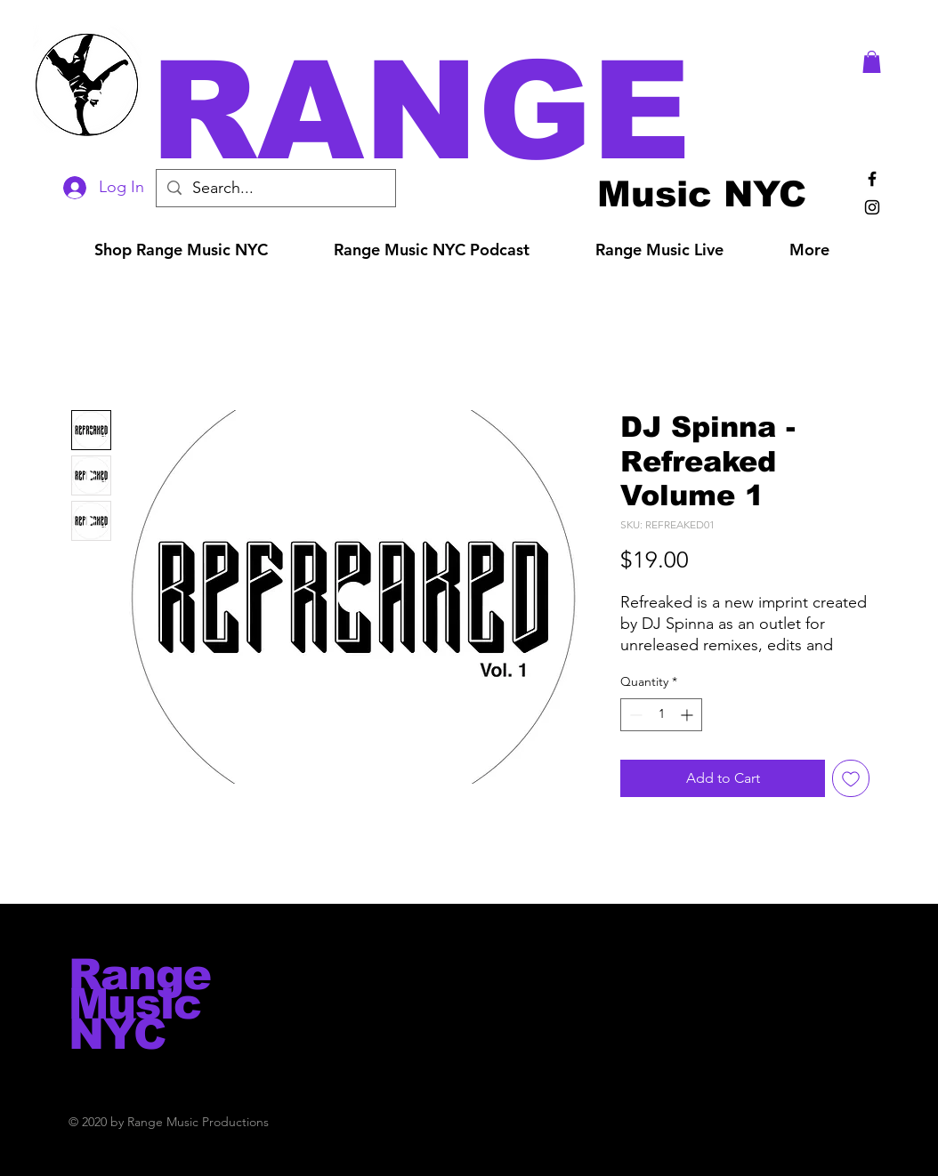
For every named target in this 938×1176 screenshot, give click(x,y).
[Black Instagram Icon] (872, 207)
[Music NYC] (701, 193)
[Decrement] (634, 714)
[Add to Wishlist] (850, 778)
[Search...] (275, 188)
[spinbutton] (661, 714)
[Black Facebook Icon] (872, 179)
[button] (493, 110)
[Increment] (688, 714)
